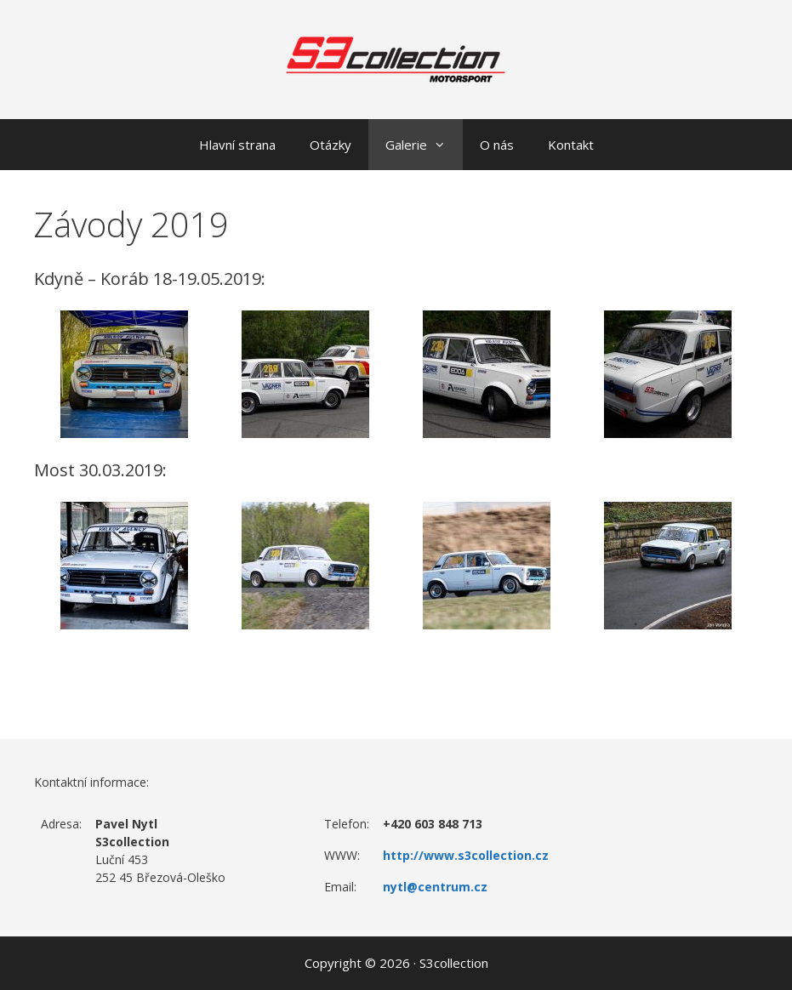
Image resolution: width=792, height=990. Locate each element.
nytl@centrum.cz (435, 887)
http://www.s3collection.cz (466, 855)
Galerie (424, 144)
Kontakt (571, 144)
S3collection (453, 962)
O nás (497, 144)
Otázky (330, 144)
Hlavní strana (237, 144)
